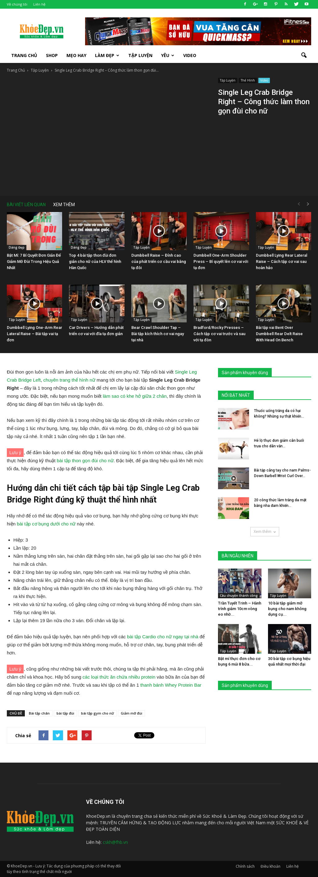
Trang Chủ (24, 55)
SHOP (52, 55)
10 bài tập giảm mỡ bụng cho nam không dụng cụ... (287, 609)
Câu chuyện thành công (239, 595)
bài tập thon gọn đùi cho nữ (85, 460)
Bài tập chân (39, 713)
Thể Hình (248, 80)
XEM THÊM (64, 204)
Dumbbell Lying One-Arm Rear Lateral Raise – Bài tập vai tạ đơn (34, 333)
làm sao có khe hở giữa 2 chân (135, 396)
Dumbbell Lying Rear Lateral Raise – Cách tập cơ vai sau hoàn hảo (281, 261)
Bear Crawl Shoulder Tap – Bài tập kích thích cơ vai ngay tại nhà (157, 333)
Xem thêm (265, 531)
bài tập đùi (65, 713)
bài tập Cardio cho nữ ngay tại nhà (162, 636)
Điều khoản (270, 866)
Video (189, 55)
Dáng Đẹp (17, 247)
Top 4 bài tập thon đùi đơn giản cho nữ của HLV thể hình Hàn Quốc (95, 261)
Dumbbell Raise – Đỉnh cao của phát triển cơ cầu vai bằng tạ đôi (158, 261)
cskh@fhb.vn (115, 842)
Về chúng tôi (17, 4)
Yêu (167, 55)
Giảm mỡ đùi (131, 713)
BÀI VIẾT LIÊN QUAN (26, 204)
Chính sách (245, 866)
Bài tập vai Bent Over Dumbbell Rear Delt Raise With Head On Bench (279, 333)
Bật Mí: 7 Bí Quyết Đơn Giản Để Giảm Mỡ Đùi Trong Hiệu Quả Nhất (34, 261)
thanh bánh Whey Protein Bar (171, 685)
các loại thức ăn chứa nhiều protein (119, 677)
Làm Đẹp (107, 55)
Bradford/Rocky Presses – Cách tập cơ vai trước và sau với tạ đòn (219, 333)
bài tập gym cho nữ (97, 713)
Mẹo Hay (76, 55)
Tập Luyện (227, 80)
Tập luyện (140, 55)
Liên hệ (39, 4)
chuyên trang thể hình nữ (69, 380)
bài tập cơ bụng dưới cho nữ (46, 523)
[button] (303, 55)
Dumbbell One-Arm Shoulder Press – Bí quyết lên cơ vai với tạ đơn (220, 261)
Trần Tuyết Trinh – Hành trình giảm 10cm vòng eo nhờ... (239, 609)
